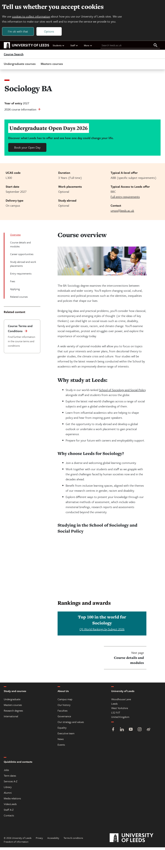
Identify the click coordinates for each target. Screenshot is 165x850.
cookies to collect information (33, 17)
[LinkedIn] (121, 732)
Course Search (14, 56)
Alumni (8, 795)
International (11, 719)
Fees (12, 284)
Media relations (12, 801)
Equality (62, 730)
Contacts (9, 818)
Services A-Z (10, 784)
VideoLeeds (10, 807)
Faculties (63, 713)
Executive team (66, 736)
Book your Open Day (27, 150)
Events (61, 747)
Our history (64, 708)
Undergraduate (12, 702)
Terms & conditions (73, 840)
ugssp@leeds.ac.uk (122, 213)
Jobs (6, 773)
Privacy (39, 840)
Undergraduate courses (20, 66)
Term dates (10, 778)
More (88, 48)
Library (8, 790)
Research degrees (13, 713)
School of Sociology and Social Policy (122, 392)
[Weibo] (148, 732)
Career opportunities (21, 257)
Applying (15, 292)
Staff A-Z (9, 812)
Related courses (19, 299)
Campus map (65, 702)
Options (51, 32)
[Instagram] (139, 732)
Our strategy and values (71, 725)
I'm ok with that (20, 32)
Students (59, 48)
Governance (64, 719)
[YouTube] (130, 732)
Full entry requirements (125, 199)
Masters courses (52, 66)
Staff (74, 48)
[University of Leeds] (135, 840)
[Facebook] (113, 732)
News (61, 742)
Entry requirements (21, 276)
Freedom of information (16, 844)
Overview (15, 237)
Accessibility (53, 840)
